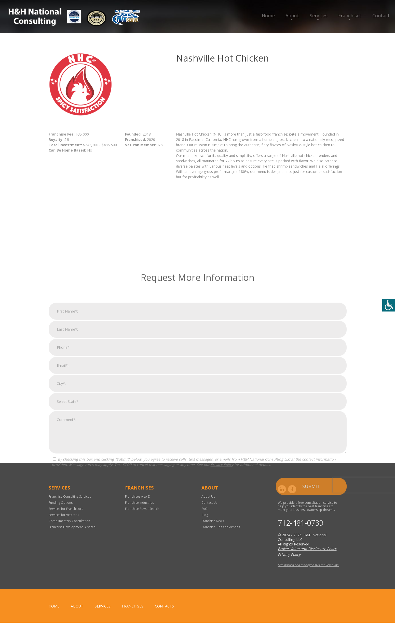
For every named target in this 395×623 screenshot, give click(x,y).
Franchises (350, 15)
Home (268, 15)
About (292, 15)
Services (319, 15)
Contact (381, 15)
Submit (311, 601)
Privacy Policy (222, 578)
